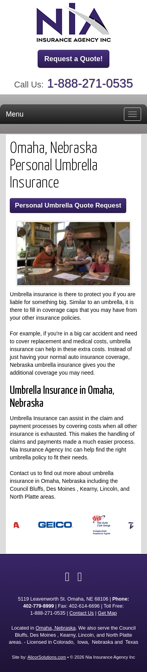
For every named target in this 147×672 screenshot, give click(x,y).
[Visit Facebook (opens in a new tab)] (67, 577)
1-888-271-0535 (90, 83)
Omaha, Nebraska (56, 628)
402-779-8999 (38, 606)
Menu (15, 114)
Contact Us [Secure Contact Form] (81, 613)
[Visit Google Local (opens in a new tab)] (80, 577)
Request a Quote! (73, 59)
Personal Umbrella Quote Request (68, 205)
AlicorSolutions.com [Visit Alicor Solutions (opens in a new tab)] (46, 657)
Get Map (107, 613)
